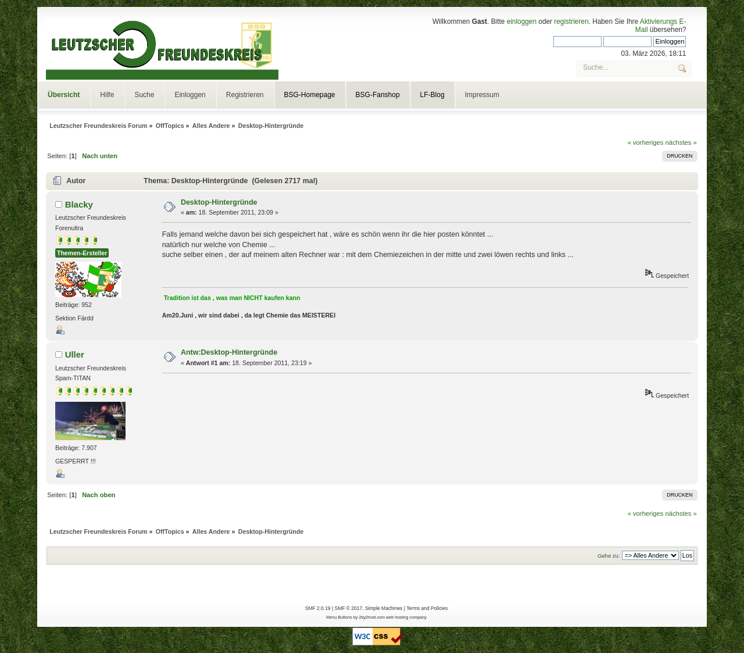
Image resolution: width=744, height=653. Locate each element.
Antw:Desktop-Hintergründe (229, 352)
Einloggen (189, 95)
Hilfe (107, 95)
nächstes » (681, 142)
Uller (74, 354)
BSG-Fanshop (378, 95)
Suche (144, 95)
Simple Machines (383, 608)
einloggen (521, 21)
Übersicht (64, 95)
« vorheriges (646, 142)
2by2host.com (372, 617)
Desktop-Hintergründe (219, 202)
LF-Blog (432, 95)
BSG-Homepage (309, 95)
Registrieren (245, 95)
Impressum (482, 95)
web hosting (397, 617)
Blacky (79, 204)
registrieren (571, 21)
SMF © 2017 (348, 608)
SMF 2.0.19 (318, 608)
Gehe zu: (609, 555)
